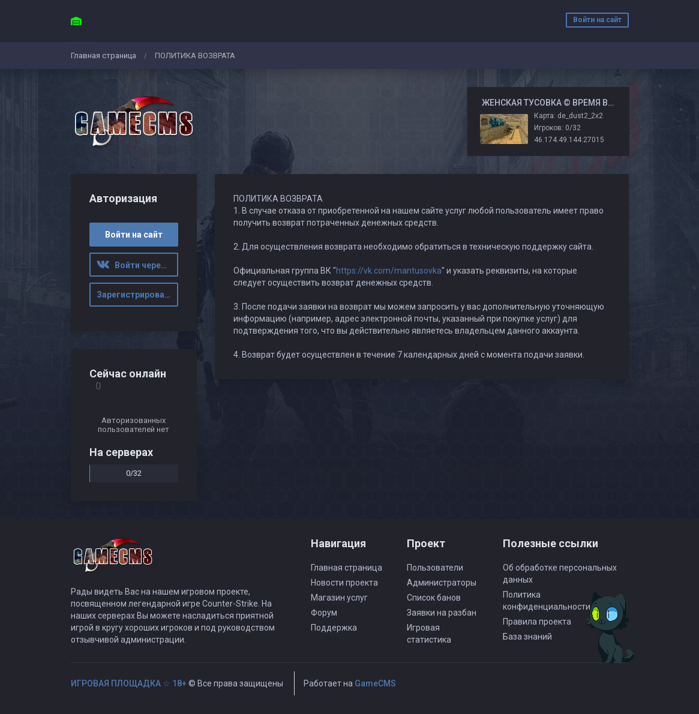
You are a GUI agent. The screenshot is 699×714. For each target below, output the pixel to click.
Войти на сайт (597, 20)
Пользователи (435, 567)
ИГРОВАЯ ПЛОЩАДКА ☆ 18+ (129, 683)
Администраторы (441, 582)
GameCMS (375, 683)
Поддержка (334, 627)
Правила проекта (537, 621)
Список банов (434, 597)
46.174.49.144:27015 (569, 140)
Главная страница (103, 55)
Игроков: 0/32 (557, 128)
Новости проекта (344, 582)
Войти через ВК (137, 265)
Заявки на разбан (441, 612)
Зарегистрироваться (137, 294)
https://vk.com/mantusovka (389, 270)
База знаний (527, 636)
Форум (324, 612)
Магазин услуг (339, 597)
